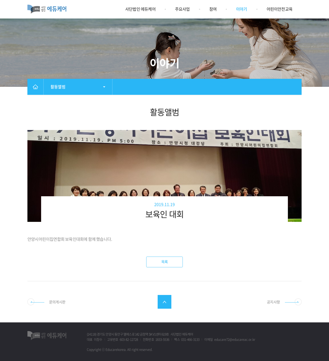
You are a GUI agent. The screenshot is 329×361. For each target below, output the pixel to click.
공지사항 (273, 302)
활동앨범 (57, 87)
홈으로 (35, 87)
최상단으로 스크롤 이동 (164, 302)
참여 (213, 9)
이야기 (241, 9)
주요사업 (182, 9)
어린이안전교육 (279, 9)
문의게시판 (57, 302)
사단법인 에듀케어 (140, 9)
